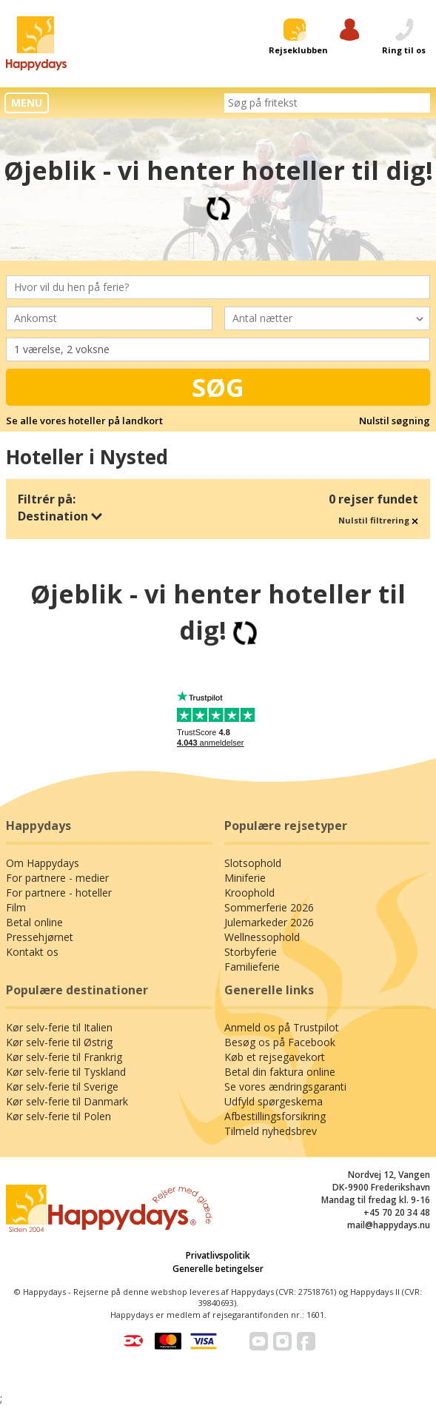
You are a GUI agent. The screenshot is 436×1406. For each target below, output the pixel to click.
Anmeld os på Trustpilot (281, 1027)
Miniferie (245, 878)
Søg (218, 387)
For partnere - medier (57, 878)
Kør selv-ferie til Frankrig (64, 1057)
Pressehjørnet (39, 937)
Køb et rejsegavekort (274, 1057)
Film (16, 907)
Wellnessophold (262, 937)
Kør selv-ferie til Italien (59, 1027)
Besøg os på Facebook (279, 1042)
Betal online (34, 922)
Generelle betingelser (218, 1268)
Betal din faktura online (279, 1072)
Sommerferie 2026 (269, 907)
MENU (26, 103)
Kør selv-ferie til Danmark (67, 1101)
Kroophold (249, 893)
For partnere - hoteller (59, 893)
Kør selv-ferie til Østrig (59, 1042)
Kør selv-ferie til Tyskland (66, 1072)
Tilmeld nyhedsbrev (270, 1131)
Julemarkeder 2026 (269, 922)
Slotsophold (252, 863)
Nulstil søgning (394, 420)
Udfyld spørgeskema (273, 1101)
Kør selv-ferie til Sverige (62, 1086)
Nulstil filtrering (378, 520)
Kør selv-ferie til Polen (58, 1116)
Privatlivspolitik (218, 1255)
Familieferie (252, 967)
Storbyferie (250, 952)
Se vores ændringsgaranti (285, 1086)
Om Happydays (42, 863)
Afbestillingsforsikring (275, 1116)
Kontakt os (32, 952)
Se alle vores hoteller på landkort (84, 420)
